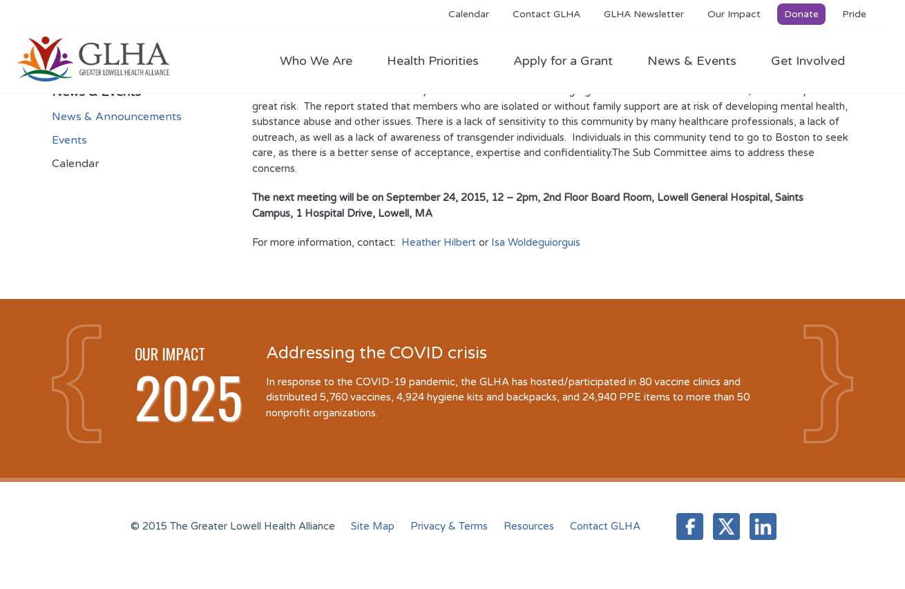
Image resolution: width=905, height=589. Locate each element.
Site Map (372, 526)
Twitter (726, 526)
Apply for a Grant (570, 60)
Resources (529, 526)
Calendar (468, 14)
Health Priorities (440, 60)
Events (69, 140)
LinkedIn (763, 526)
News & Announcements (117, 117)
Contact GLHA (546, 14)
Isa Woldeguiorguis (535, 242)
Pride (854, 14)
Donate (801, 14)
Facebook (689, 526)
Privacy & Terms (449, 526)
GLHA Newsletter (644, 14)
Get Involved (808, 60)
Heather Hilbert (438, 242)
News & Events (698, 60)
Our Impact (734, 14)
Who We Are (323, 60)
